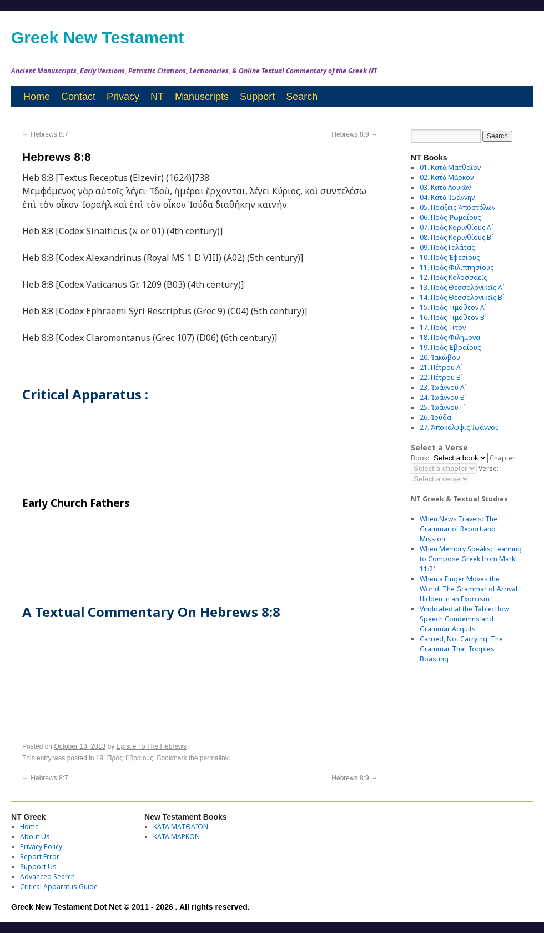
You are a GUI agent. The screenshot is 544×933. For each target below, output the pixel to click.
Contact (78, 96)
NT (157, 96)
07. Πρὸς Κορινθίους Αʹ (456, 227)
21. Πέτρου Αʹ (441, 367)
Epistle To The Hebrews (152, 746)
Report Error (39, 856)
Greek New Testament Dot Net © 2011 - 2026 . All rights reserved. (130, 906)
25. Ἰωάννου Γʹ (442, 407)
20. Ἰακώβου (440, 357)
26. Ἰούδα (435, 417)
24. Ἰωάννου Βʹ (443, 397)
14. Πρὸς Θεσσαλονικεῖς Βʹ (462, 297)
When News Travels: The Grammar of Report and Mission (458, 529)
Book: (420, 458)
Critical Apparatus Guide (59, 886)
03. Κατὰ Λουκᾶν (445, 187)
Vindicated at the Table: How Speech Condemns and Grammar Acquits (464, 619)
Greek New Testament (97, 37)
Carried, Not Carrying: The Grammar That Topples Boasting (461, 649)
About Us (35, 836)
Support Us (38, 866)
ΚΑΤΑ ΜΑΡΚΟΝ (176, 836)
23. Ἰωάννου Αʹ (443, 387)
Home (36, 96)
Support (257, 96)
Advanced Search (47, 876)
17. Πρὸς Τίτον (443, 327)
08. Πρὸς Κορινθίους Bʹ (456, 237)
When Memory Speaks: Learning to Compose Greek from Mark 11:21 (471, 559)
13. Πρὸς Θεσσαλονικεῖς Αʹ (462, 287)
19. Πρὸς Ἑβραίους (124, 758)
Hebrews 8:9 (354, 134)
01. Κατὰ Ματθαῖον (450, 167)
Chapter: (503, 458)
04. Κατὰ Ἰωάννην (447, 197)
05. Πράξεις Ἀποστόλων (457, 207)
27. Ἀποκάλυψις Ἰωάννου (459, 427)
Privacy (123, 96)
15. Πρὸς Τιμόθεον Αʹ (453, 307)
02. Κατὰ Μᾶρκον (447, 177)
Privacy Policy (41, 846)
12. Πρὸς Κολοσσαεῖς (453, 277)
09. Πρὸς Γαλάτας (447, 247)
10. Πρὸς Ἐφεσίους (450, 257)
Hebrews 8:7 (45, 134)
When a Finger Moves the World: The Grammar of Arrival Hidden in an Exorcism (468, 589)
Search (302, 96)
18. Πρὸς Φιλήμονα (450, 337)
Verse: (488, 468)
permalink (214, 758)
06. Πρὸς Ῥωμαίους (450, 217)
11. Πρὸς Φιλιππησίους (456, 267)
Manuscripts (202, 96)
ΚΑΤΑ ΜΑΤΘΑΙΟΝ (180, 826)
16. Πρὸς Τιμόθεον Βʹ (453, 317)
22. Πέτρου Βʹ (441, 377)
